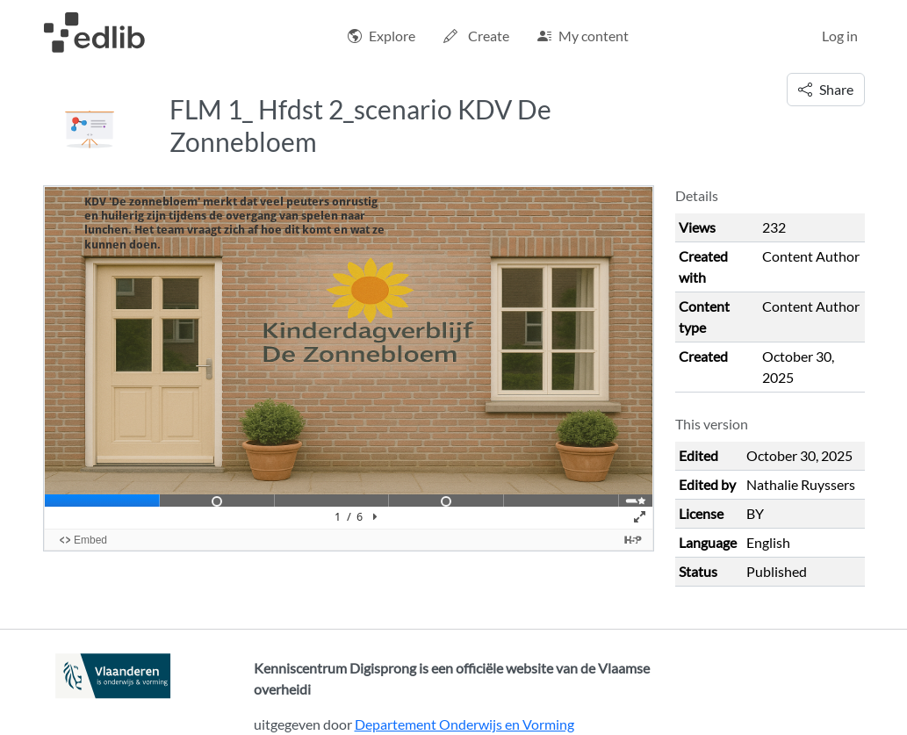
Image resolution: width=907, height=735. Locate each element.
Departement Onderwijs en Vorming (464, 724)
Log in (840, 35)
